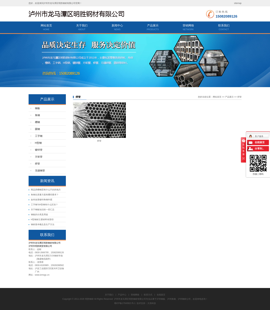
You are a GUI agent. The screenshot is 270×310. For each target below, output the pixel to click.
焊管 (37, 163)
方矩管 (38, 156)
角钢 (37, 115)
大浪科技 (151, 303)
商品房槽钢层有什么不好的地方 (46, 189)
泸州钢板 (161, 299)
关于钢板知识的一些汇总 (42, 209)
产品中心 (122, 294)
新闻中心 (117, 27)
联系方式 (148, 294)
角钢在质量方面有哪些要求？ (45, 194)
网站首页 (46, 27)
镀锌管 (38, 149)
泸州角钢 (171, 299)
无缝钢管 (40, 170)
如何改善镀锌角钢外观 (41, 199)
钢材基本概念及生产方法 (42, 224)
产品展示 (153, 27)
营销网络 (188, 27)
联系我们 (224, 27)
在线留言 (161, 294)
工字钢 (38, 136)
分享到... (259, 148)
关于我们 (82, 27)
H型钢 (38, 142)
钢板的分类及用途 (39, 214)
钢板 (37, 108)
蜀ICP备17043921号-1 (124, 303)
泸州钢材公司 (184, 299)
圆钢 (37, 129)
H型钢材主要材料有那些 (42, 219)
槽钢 (37, 122)
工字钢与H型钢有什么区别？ (44, 204)
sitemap (237, 3)
